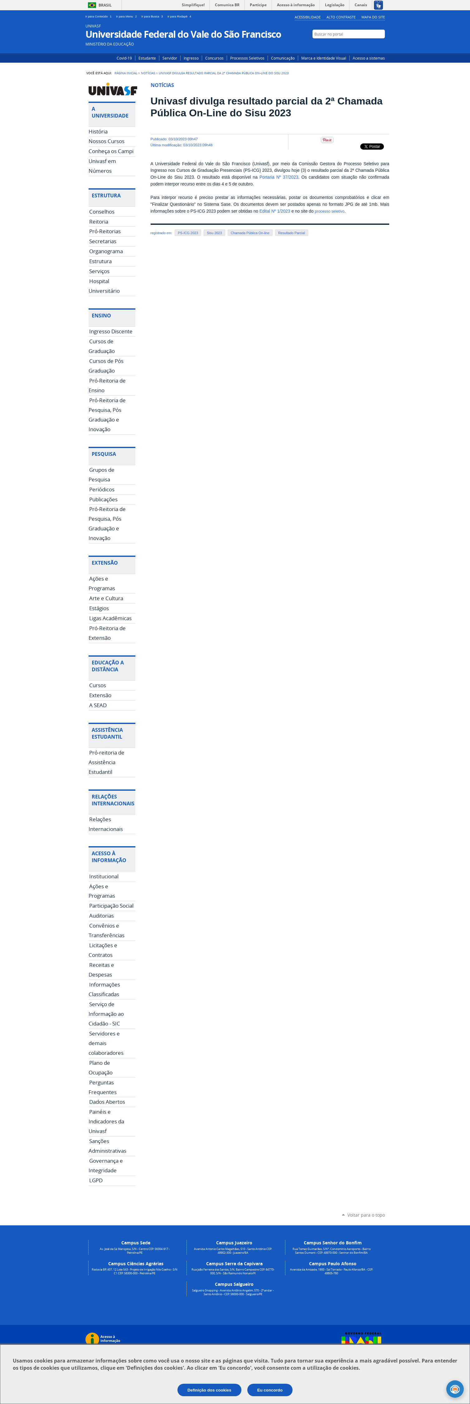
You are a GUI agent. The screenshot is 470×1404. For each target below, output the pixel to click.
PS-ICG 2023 (188, 233)
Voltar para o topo (366, 1215)
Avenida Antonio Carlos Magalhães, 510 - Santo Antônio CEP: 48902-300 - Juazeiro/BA (233, 1251)
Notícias (148, 73)
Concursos (214, 57)
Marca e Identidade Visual (323, 57)
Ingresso (191, 57)
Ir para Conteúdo (99, 16)
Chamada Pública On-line (250, 233)
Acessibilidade (308, 17)
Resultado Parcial (291, 233)
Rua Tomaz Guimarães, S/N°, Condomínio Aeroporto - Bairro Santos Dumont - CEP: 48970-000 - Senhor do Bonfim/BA (332, 1251)
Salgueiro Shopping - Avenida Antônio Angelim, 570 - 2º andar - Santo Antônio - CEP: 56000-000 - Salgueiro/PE (233, 1292)
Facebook (372, 46)
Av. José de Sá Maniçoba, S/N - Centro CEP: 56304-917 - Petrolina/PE (135, 1251)
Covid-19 (124, 57)
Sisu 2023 (214, 233)
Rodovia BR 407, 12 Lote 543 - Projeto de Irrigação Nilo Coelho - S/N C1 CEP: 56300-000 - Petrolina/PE (134, 1271)
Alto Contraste (341, 17)
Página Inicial (125, 73)
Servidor (169, 57)
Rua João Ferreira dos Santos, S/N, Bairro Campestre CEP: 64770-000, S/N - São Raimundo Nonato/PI (232, 1271)
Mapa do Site (373, 17)
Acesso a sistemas (369, 57)
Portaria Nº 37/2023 (278, 177)
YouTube (381, 46)
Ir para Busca (153, 16)
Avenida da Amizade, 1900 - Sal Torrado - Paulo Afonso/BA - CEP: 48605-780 (331, 1271)
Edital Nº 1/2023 (274, 211)
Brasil (105, 5)
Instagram (362, 46)
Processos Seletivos (247, 57)
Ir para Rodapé (179, 16)
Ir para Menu (127, 16)
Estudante (147, 57)
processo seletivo (329, 211)
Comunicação (283, 57)
